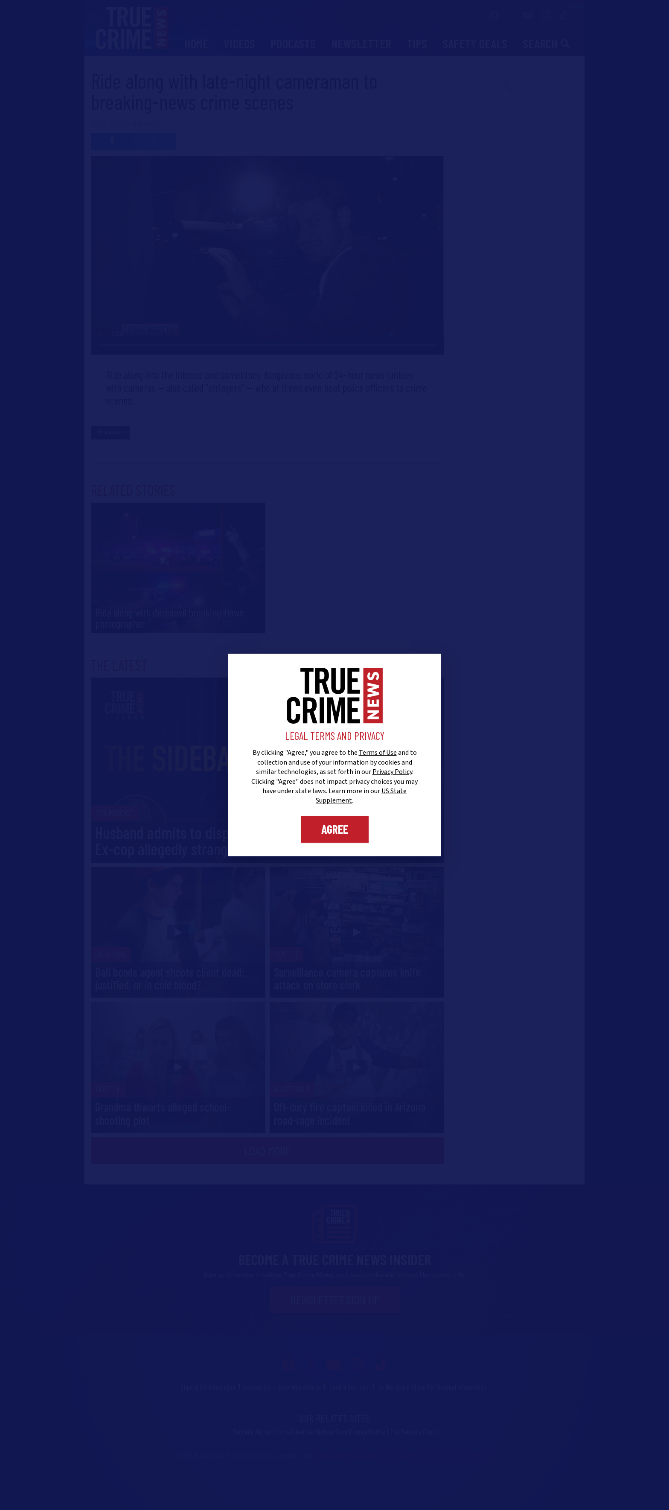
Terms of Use (378, 752)
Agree (334, 829)
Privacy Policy (392, 772)
